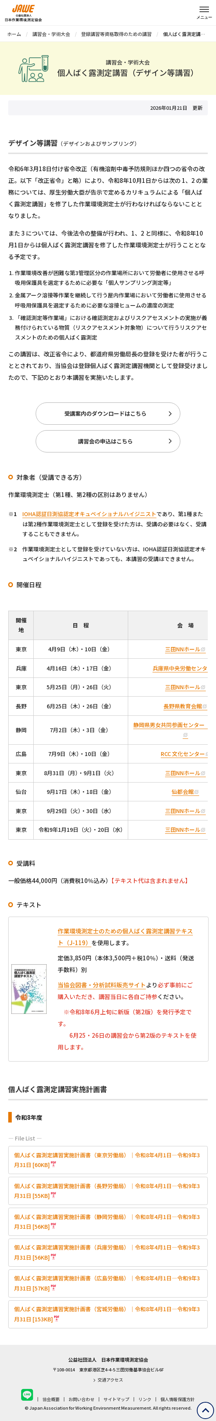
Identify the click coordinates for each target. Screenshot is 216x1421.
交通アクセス (108, 1379)
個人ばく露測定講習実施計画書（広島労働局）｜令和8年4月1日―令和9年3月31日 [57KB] (107, 1283)
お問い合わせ (81, 1399)
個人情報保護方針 (177, 1399)
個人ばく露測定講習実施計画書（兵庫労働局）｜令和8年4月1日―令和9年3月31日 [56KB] (107, 1252)
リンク (144, 1399)
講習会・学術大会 (51, 33)
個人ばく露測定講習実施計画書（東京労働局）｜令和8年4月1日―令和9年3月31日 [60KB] (107, 1160)
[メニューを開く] (204, 11)
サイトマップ (116, 1399)
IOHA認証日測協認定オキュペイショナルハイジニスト (89, 514)
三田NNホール (182, 649)
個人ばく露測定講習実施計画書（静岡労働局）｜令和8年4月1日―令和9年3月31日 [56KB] (107, 1221)
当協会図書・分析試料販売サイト (102, 985)
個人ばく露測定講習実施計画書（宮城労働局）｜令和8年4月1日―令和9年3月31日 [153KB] (107, 1314)
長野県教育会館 (182, 706)
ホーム (14, 33)
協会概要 (51, 1399)
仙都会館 (183, 791)
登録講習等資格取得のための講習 (116, 33)
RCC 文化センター (183, 754)
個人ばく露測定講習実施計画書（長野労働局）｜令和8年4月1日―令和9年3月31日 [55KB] (107, 1190)
